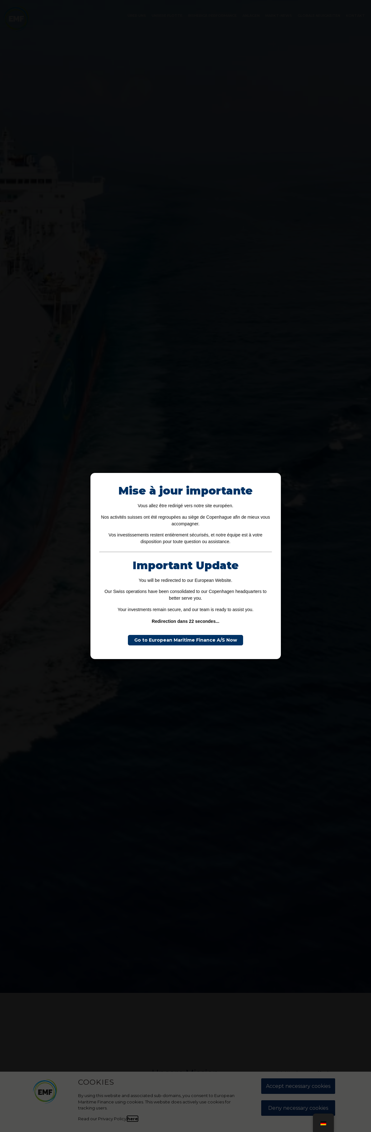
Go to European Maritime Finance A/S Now (185, 640)
